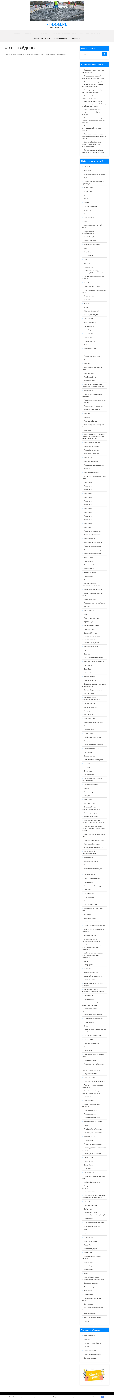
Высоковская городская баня (93, 722)
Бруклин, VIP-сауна (90, 680)
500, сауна (87, 167)
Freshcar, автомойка (90, 206)
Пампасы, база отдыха (91, 1043)
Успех (86, 1273)
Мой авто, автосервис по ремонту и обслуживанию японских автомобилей (94, 947)
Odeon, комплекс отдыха (92, 286)
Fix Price (86, 203)
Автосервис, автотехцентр (92, 546)
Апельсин (87, 607)
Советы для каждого (42, 39)
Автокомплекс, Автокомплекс (93, 406)
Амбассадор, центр (90, 599)
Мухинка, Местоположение (93, 976)
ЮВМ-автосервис (89, 1314)
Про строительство (42, 33)
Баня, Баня (87, 669)
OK (102, 1396)
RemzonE (87, 307)
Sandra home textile (90, 318)
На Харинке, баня (89, 980)
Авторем (87, 469)
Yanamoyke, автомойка (91, 349)
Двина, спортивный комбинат (93, 745)
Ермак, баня (88, 799)
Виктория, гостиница (90, 707)
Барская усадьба (89, 676)
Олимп (86, 1026)
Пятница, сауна (89, 1101)
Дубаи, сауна (88, 771)
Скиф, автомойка (89, 1192)
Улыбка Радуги (89, 1266)
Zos (85, 352)
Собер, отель (88, 1209)
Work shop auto (88, 345)
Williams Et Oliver (89, 341)
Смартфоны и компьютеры (90, 33)
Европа (86, 788)
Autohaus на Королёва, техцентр (94, 174)
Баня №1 (87, 654)
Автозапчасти (88, 390)
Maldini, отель (88, 267)
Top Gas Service (88, 333)
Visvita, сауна (88, 337)
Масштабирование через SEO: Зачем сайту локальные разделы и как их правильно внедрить (93, 84)
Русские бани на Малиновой (93, 1144)
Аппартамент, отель (90, 610)
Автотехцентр (88, 561)
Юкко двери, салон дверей (92, 1317)
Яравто (86, 1321)
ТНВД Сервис (88, 1252)
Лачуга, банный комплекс (92, 878)
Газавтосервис (89, 730)
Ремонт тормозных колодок (93, 1121)
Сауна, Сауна (88, 1157)
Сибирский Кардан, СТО (92, 1182)
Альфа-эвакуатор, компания (93, 590)
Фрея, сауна (88, 1291)
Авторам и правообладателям (93, 465)
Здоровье (76, 39)
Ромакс (86, 1125)
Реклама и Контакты (90, 1110)
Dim (85, 195)
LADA (85, 259)
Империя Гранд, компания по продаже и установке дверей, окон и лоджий (93, 828)
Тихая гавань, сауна (90, 1249)
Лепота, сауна (88, 882)
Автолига (87, 413)
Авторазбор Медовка (91, 461)
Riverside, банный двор (91, 315)
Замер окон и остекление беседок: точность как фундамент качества (92, 112)
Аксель (86, 580)
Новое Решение (89, 999)
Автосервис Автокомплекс (92, 531)
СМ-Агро (87, 1201)
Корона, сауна (88, 857)
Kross (85, 248)
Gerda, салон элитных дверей (93, 214)
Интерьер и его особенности (64, 33)
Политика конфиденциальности (94, 1081)
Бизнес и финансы (61, 39)
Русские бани (88, 1140)
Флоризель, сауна (90, 1287)
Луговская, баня (89, 893)
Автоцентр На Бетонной (91, 565)
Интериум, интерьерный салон (94, 840)
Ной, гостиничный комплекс (93, 1015)
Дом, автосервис (89, 756)
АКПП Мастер (88, 576)
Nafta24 (86, 283)
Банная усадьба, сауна (91, 643)
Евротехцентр (88, 792)
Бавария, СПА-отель (90, 633)
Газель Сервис (88, 733)
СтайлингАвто (88, 1219)
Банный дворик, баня (91, 646)
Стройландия (88, 1237)
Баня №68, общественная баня (94, 661)
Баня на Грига (88, 665)
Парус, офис (88, 1051)
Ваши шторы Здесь (90, 703)
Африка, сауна (89, 622)
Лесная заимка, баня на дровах (94, 886)
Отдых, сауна (88, 1039)
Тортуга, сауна (88, 1262)
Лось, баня (87, 890)
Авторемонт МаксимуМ (91, 473)
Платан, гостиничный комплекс (94, 1064)
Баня (85, 650)
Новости (27, 33)
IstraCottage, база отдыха (92, 244)
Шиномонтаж (88, 1304)
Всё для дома (88, 715)
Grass (85, 221)
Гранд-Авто (87, 741)
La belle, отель (88, 256)
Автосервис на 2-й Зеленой (93, 542)
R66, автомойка (89, 296)
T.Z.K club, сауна (89, 326)
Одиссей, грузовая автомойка (93, 1018)
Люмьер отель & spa (90, 905)
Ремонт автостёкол (90, 1114)
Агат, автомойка (89, 569)
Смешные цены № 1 (90, 1205)
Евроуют (87, 796)
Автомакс (87, 417)
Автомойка (87, 431)
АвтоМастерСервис (90, 421)
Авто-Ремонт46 (89, 373)
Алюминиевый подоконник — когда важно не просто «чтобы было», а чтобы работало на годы (94, 104)
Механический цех (90, 935)
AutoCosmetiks (88, 170)
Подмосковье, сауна (90, 1074)
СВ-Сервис (87, 1169)
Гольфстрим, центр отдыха (92, 737)
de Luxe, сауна (88, 187)
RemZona (87, 300)
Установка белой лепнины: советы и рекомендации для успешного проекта (91, 144)
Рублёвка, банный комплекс (93, 1129)
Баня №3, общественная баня (93, 658)
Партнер (87, 1047)
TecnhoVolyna (88, 330)
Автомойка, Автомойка (91, 446)
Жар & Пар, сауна (89, 803)
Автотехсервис (89, 557)
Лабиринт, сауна (89, 875)
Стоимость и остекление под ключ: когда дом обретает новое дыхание (92, 128)
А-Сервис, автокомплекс (92, 356)
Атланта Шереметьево (91, 618)
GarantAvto (87, 210)
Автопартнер (88, 457)
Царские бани (88, 1294)
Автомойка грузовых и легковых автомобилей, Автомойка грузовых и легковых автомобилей (93, 437)
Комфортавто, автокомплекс (93, 848)
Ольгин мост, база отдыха (92, 1036)
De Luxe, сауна (88, 191)
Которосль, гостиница (91, 861)
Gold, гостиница (89, 218)
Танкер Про (87, 1245)
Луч (85, 901)
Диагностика (88, 752)
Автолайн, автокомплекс (92, 410)
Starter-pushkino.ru (90, 322)
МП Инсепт (87, 968)
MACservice (87, 263)
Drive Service (88, 199)
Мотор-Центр (88, 965)
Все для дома (88, 711)
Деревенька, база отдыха (92, 748)
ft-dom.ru (57, 24)
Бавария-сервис (89, 629)
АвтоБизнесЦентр (90, 377)
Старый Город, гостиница (92, 1226)
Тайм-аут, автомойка (90, 1241)
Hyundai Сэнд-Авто (90, 237)
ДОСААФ (87, 763)
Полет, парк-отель (90, 1077)
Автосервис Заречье (90, 539)
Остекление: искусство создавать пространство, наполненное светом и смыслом (94, 120)
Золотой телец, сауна (91, 817)
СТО (85, 1230)
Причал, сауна (88, 1097)
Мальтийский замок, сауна (92, 922)
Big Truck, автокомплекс (91, 178)
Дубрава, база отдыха (91, 784)
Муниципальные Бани (91, 972)
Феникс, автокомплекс (91, 1283)
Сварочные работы (90, 1172)
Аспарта (86, 614)
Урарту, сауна (88, 1270)
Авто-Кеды (87, 364)
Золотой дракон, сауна (91, 813)
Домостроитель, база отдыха (93, 760)
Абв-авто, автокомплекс (92, 360)
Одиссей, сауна (89, 1022)
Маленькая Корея (89, 918)
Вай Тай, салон (89, 694)
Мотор (86, 961)
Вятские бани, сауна (90, 726)
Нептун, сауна (88, 995)
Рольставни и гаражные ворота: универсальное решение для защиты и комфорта (94, 136)
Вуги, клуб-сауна (89, 718)
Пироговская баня (90, 1060)
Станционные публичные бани (94, 1222)
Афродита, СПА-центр (91, 625)
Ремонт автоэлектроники (92, 1118)
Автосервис (88, 482)
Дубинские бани (89, 775)
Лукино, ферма (89, 897)
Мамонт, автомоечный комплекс (94, 926)
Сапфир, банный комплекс (92, 1154)
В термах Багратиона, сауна (93, 690)
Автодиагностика (89, 381)
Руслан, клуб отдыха (90, 1137)
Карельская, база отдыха (92, 844)
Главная (17, 33)
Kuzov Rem (87, 252)
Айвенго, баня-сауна (90, 572)
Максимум (87, 914)
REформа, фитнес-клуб (91, 311)
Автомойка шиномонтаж (92, 442)
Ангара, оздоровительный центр (94, 603)
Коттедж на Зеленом (90, 865)
